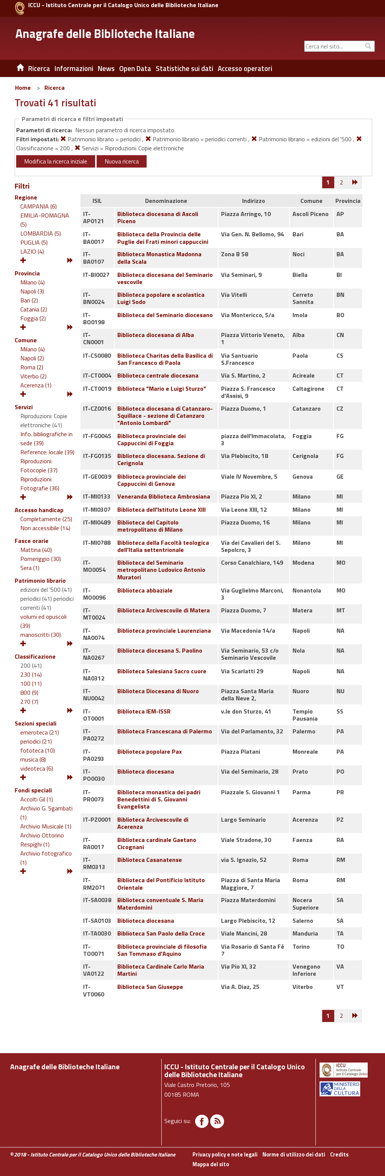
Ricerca (54, 87)
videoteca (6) (36, 768)
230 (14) (31, 674)
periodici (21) (36, 741)
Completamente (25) (46, 518)
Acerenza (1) (36, 385)
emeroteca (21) (39, 732)
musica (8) (33, 759)
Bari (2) (29, 300)
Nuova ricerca (122, 161)
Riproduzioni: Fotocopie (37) (39, 465)
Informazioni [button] (74, 68)
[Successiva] (355, 182)
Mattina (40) (36, 549)
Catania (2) (33, 309)
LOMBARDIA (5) (40, 233)
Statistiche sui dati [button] (184, 68)
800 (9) (29, 692)
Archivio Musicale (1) (45, 826)
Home (23, 87)
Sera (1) (29, 567)
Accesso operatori (245, 68)
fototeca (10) (37, 750)
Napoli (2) (32, 358)
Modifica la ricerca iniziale (55, 161)
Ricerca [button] (39, 68)
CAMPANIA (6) (38, 206)
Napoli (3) (32, 291)
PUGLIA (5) (34, 242)
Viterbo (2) (33, 376)
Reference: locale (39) (47, 451)
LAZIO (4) (32, 251)
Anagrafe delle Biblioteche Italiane (105, 33)
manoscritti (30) (40, 634)
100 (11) (31, 683)
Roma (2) (31, 367)
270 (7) (29, 701)
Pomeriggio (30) (40, 558)
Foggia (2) (33, 318)
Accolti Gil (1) (36, 799)
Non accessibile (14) (45, 527)
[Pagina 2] (342, 182)
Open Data (135, 68)
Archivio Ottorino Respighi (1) (42, 840)
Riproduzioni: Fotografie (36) (39, 484)
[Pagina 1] (328, 182)
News (106, 68)
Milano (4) (32, 282)
